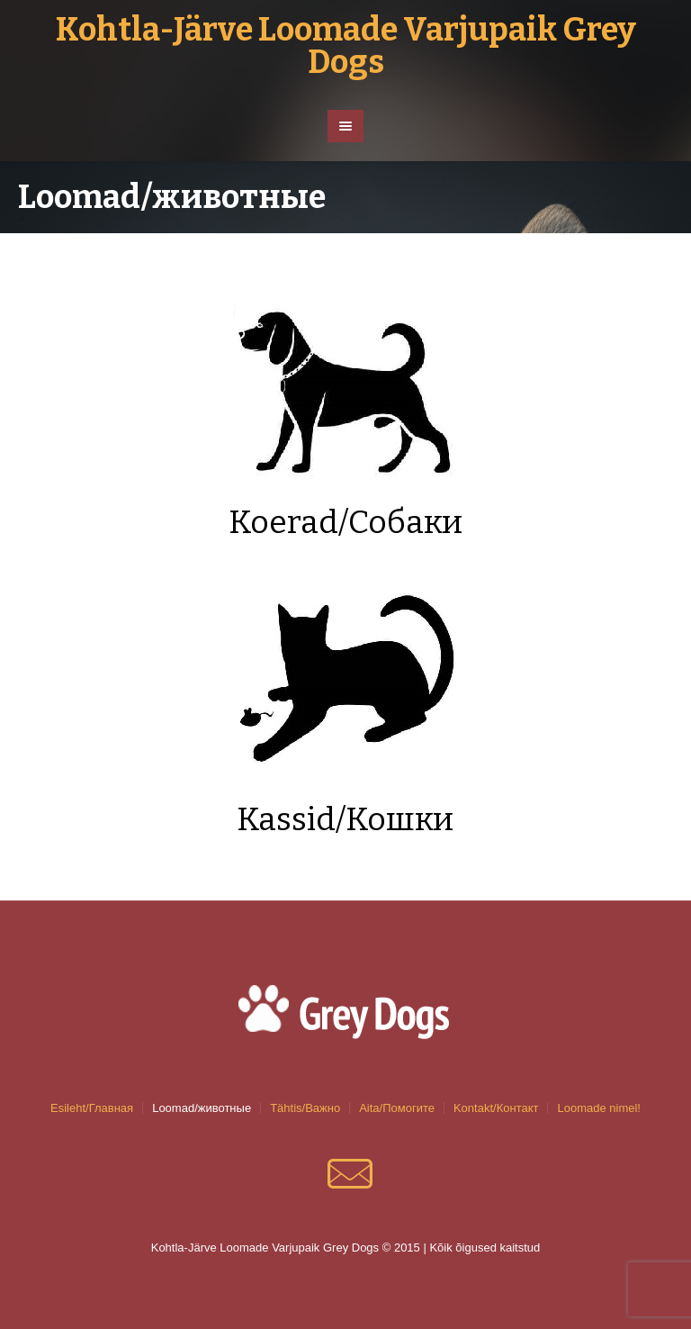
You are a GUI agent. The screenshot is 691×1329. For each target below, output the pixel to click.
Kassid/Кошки (345, 819)
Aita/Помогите (397, 1108)
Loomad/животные (201, 1108)
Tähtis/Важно (305, 1108)
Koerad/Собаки (345, 522)
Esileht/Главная (91, 1108)
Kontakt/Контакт (496, 1108)
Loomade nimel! (599, 1108)
